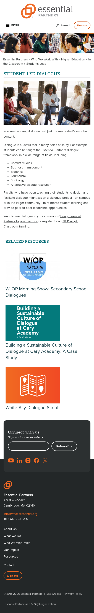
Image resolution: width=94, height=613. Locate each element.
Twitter (45, 460)
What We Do (12, 536)
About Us (10, 529)
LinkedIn (19, 460)
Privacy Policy (73, 594)
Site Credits (53, 594)
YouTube (11, 460)
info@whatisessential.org (20, 514)
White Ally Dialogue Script (32, 407)
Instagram (28, 460)
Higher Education (73, 59)
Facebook (36, 460)
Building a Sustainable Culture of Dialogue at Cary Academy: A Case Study (41, 351)
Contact (9, 565)
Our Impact (11, 550)
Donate (82, 25)
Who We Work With (44, 59)
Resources (11, 556)
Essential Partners (15, 59)
